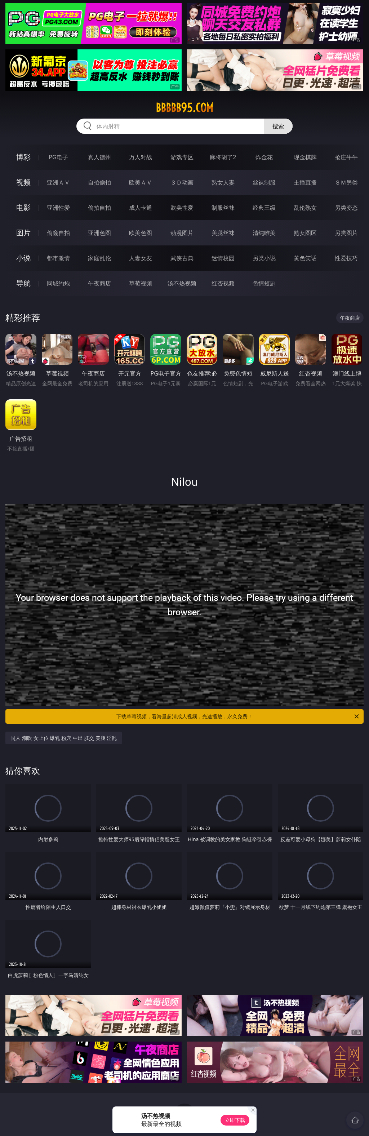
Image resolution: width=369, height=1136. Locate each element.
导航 (23, 283)
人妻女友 (140, 258)
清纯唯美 (264, 233)
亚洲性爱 (58, 208)
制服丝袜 (223, 208)
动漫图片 (182, 233)
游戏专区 (182, 157)
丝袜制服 (264, 182)
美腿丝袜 (223, 233)
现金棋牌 (305, 157)
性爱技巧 (346, 258)
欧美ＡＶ (140, 182)
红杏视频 (223, 283)
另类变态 (346, 208)
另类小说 (264, 258)
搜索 (278, 126)
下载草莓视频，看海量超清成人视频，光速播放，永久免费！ (238, 716)
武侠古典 (182, 258)
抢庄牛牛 (346, 157)
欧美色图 (140, 233)
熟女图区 (305, 233)
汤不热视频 (182, 283)
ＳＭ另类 (346, 182)
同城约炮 (58, 283)
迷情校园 (223, 258)
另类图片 (346, 233)
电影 (23, 207)
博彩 (23, 157)
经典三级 (264, 208)
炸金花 (264, 157)
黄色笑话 (305, 258)
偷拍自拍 (99, 208)
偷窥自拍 (58, 233)
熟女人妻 (223, 182)
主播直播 (305, 182)
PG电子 (58, 157)
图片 (23, 233)
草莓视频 (140, 283)
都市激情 (58, 258)
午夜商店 (99, 283)
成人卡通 (140, 208)
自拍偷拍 (99, 182)
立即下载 (235, 1120)
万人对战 (140, 157)
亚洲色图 (99, 233)
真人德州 (99, 157)
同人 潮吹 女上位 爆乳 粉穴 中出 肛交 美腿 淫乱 (63, 738)
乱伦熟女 (305, 208)
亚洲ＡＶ (58, 182)
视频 (23, 182)
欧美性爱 (182, 208)
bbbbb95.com (184, 108)
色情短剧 (264, 283)
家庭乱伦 (99, 258)
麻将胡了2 (223, 157)
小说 (23, 258)
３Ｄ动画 (182, 182)
